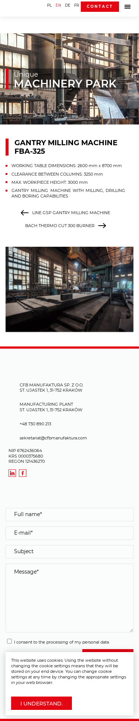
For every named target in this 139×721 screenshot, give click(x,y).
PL (49, 5)
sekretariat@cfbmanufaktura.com (53, 438)
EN (58, 5)
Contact (100, 6)
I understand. (41, 703)
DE (67, 5)
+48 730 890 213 (35, 423)
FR (76, 5)
